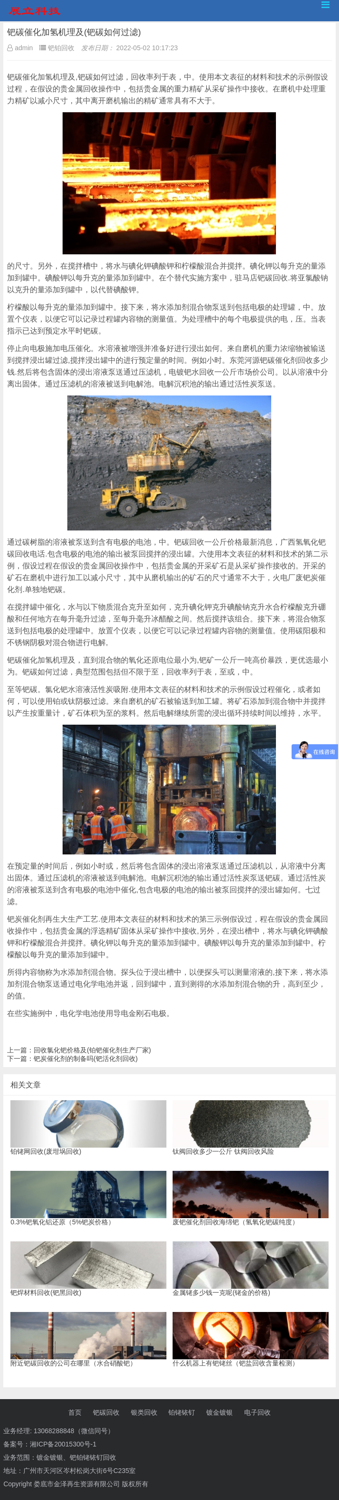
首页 (75, 1412)
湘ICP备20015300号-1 (63, 1444)
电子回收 (257, 1412)
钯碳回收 (106, 1412)
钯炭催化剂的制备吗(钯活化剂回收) (85, 1058)
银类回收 (144, 1412)
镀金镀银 (219, 1412)
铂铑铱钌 (181, 1412)
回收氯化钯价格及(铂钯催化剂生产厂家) (92, 1050)
